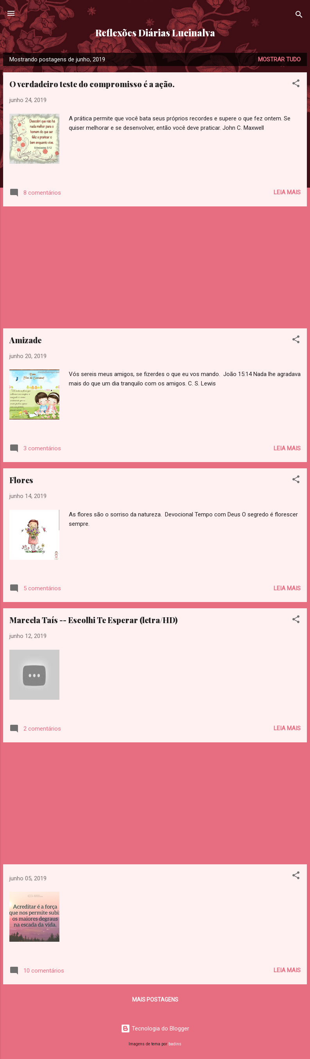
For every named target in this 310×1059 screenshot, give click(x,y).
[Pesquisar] (299, 16)
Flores (21, 480)
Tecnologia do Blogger (155, 1028)
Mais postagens (155, 999)
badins (174, 1043)
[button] (296, 85)
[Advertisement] (155, 267)
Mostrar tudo (279, 59)
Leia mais (287, 192)
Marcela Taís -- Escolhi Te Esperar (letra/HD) (93, 620)
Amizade (25, 340)
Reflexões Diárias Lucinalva (155, 33)
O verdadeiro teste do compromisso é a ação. (92, 84)
